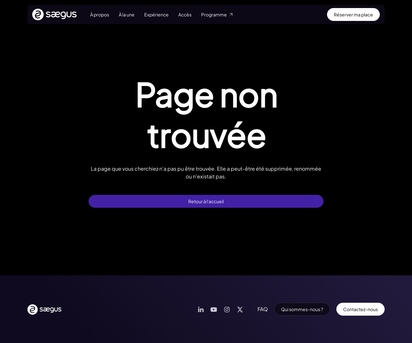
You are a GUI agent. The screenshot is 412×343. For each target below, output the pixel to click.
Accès (185, 14)
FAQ (263, 309)
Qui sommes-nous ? (302, 309)
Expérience (156, 14)
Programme (217, 14)
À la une (127, 14)
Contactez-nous (360, 309)
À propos (99, 14)
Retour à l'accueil (206, 201)
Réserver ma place (353, 14)
